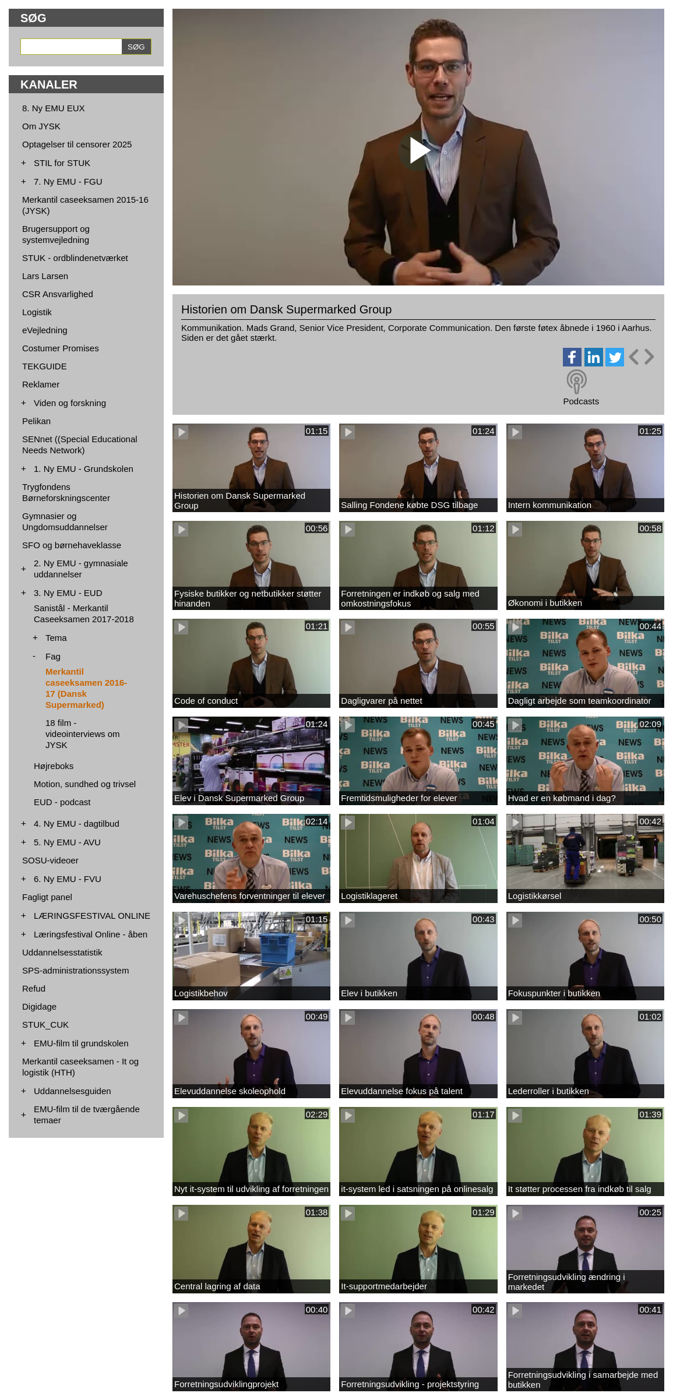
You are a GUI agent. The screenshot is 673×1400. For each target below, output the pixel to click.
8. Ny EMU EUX (53, 108)
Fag (53, 656)
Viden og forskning (70, 403)
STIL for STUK (62, 163)
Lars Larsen (45, 276)
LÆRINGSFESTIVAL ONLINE (92, 916)
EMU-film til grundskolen (81, 1043)
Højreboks (53, 766)
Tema (56, 638)
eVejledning (45, 330)
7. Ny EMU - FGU (68, 181)
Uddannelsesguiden (72, 1091)
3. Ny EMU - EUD (68, 593)
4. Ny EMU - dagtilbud (76, 823)
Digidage (39, 1006)
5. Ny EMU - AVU (67, 842)
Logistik (37, 312)
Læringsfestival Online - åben (90, 934)
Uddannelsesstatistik (62, 952)
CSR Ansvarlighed (57, 294)
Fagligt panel (47, 897)
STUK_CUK (45, 1024)
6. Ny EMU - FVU (67, 879)
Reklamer (40, 384)
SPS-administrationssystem (75, 970)
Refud (33, 988)
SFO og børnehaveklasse (71, 545)
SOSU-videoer (50, 860)
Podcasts (581, 401)
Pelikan (36, 421)
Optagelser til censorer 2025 (77, 144)
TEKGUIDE (44, 366)
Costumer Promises (60, 348)
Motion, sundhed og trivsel (85, 784)
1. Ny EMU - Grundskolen (83, 469)
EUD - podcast (62, 802)
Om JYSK (41, 126)
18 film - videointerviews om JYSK (82, 734)
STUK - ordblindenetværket (75, 258)
